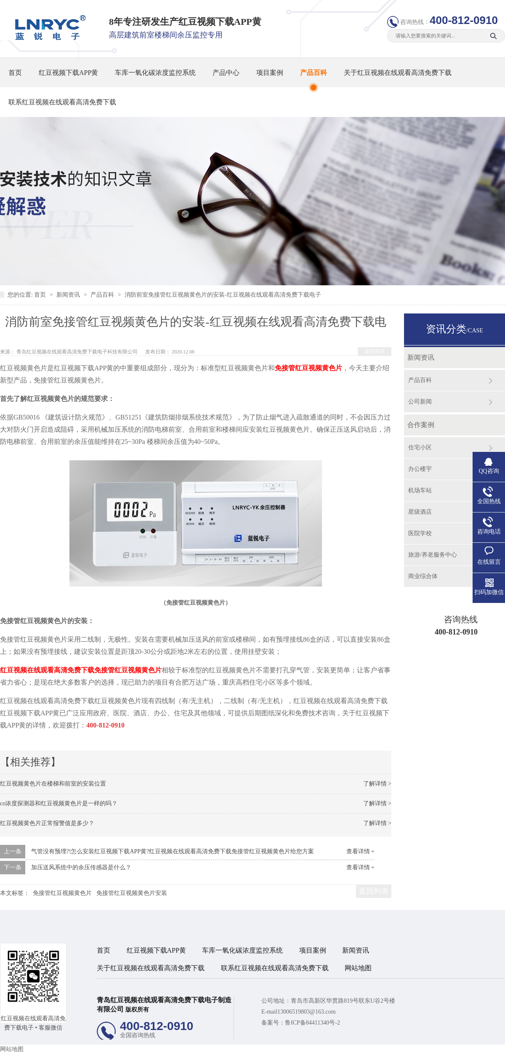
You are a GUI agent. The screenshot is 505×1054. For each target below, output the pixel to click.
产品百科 (313, 72)
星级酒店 (420, 512)
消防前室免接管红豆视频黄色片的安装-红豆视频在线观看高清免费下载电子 (223, 295)
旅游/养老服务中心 (432, 555)
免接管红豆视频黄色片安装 (131, 893)
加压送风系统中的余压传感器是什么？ (81, 867)
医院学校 (420, 533)
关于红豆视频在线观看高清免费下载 (398, 72)
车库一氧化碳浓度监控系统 (155, 72)
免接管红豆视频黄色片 (308, 368)
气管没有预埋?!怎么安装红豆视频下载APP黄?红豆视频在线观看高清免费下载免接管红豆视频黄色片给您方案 (172, 851)
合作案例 (420, 424)
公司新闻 (420, 401)
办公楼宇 (420, 469)
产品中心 (226, 72)
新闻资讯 (69, 295)
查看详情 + (360, 851)
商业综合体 (423, 576)
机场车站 (420, 490)
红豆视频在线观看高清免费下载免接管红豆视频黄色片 (81, 670)
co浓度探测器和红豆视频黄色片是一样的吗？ (58, 803)
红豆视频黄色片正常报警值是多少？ (47, 823)
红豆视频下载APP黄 (68, 72)
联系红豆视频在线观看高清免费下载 (62, 102)
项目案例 (269, 72)
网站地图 (358, 968)
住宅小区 (420, 447)
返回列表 (374, 351)
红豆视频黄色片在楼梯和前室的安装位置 (53, 784)
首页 (15, 72)
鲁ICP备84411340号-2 (312, 1022)
